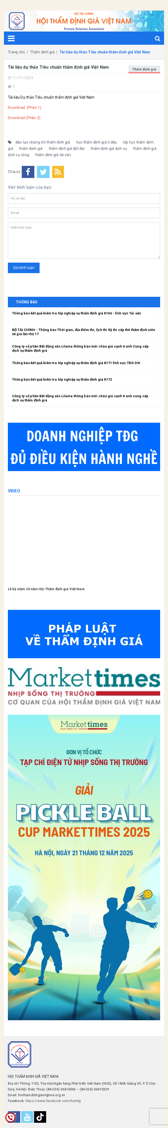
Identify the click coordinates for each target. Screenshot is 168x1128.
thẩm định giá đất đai (67, 148)
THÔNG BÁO (26, 302)
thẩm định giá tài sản (53, 155)
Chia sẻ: (14, 172)
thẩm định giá (30, 148)
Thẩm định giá (144, 69)
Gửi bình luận (23, 268)
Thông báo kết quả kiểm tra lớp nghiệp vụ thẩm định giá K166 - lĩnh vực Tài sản (76, 313)
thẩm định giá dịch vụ (109, 148)
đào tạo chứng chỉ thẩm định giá (42, 142)
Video (14, 490)
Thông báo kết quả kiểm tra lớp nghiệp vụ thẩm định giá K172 (62, 379)
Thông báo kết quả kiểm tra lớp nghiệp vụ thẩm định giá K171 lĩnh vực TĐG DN (76, 363)
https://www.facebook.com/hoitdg (53, 1101)
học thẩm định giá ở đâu (96, 142)
